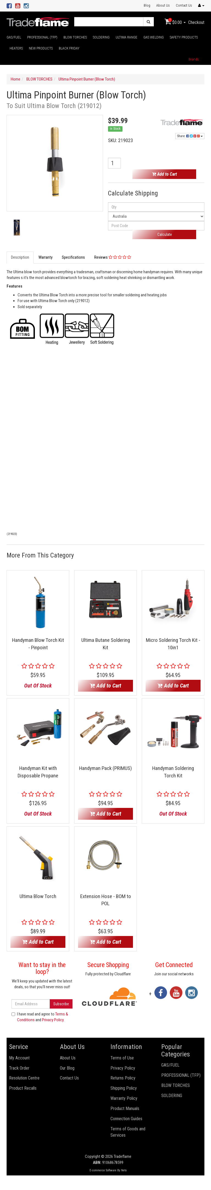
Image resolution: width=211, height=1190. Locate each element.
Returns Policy (122, 1078)
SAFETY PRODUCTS (184, 37)
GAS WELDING (153, 37)
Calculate (164, 234)
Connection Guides (126, 1118)
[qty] (156, 207)
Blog (147, 5)
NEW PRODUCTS (41, 48)
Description (20, 257)
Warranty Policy (123, 1098)
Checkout (196, 22)
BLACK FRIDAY (69, 48)
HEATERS (16, 48)
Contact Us (184, 5)
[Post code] (156, 225)
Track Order (19, 1068)
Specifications (73, 257)
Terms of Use (122, 1058)
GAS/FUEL (14, 37)
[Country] (156, 216)
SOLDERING (101, 37)
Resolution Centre (24, 1078)
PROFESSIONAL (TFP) (42, 37)
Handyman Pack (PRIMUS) (105, 768)
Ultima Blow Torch (38, 896)
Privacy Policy (52, 1019)
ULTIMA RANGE (126, 37)
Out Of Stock (38, 685)
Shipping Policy (123, 1088)
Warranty (45, 257)
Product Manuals (124, 1108)
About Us (163, 5)
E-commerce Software (103, 1170)
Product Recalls (23, 1088)
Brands (193, 59)
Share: (190, 136)
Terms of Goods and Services (127, 1132)
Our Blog (67, 1068)
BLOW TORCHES (75, 37)
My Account (19, 1058)
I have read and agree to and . (40, 1017)
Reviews (112, 257)
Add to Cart (164, 174)
